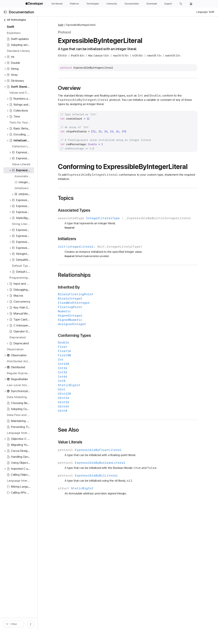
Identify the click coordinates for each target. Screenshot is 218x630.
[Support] (168, 4)
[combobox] (30, 624)
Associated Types (98, 217)
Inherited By (93, 299)
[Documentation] (131, 4)
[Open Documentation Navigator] (5, 12)
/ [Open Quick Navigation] (61, 624)
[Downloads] (151, 4)
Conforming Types (98, 347)
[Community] (112, 4)
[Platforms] (74, 4)
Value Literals (94, 453)
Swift (84, 25)
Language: (202, 12)
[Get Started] (57, 4)
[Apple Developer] (34, 4)
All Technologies (14, 19)
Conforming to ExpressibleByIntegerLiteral (124, 170)
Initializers (91, 250)
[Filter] (30, 624)
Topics (89, 205)
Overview (93, 88)
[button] (180, 4)
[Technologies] (92, 4)
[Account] (191, 4)
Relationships (98, 287)
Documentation (21, 12)
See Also (92, 441)
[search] (28, 624)
